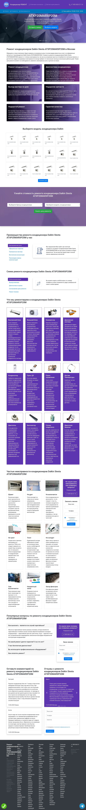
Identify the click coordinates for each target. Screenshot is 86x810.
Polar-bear (52, 748)
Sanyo (51, 786)
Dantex (19, 806)
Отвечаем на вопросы (36, 4)
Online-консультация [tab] (15, 279)
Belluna (19, 774)
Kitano (40, 754)
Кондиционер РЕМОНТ (18, 4)
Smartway (52, 802)
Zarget (62, 793)
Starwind (52, 804)
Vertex (62, 772)
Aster (18, 759)
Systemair (63, 754)
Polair (51, 746)
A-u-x (18, 763)
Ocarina (41, 802)
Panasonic (42, 808)
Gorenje (30, 793)
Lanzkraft (41, 761)
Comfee (19, 795)
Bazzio (19, 771)
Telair (61, 759)
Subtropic (63, 744)
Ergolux (30, 765)
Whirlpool (62, 784)
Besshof (19, 776)
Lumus (41, 774)
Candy (19, 786)
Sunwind (62, 746)
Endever (30, 761)
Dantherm (31, 744)
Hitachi (30, 806)
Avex (18, 765)
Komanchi (41, 756)
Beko (18, 772)
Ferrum (30, 771)
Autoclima (20, 761)
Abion (19, 744)
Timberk (62, 763)
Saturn (51, 787)
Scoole (51, 791)
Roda (51, 763)
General (30, 782)
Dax (29, 746)
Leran (40, 765)
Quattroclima (53, 754)
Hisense (30, 804)
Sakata (51, 782)
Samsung (52, 784)
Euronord (30, 767)
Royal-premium (54, 776)
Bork (18, 784)
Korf (40, 757)
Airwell (19, 752)
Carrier (19, 787)
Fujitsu (30, 776)
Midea (40, 782)
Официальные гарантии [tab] (16, 248)
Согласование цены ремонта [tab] (17, 288)
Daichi (19, 802)
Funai (29, 778)
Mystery (41, 793)
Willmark (62, 786)
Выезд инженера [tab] (14, 282)
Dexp (29, 752)
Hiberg (30, 802)
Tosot (61, 767)
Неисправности (24, 11)
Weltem (62, 782)
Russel (51, 778)
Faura (29, 769)
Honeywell (31, 808)
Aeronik (19, 750)
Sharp (51, 795)
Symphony (63, 752)
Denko (30, 750)
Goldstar (30, 791)
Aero (18, 748)
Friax (29, 772)
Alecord (19, 756)
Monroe (41, 791)
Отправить (71, 524)
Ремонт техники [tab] (14, 292)
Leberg (41, 763)
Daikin (19, 804)
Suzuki (62, 750)
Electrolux (31, 759)
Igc (40, 746)
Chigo (19, 791)
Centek (19, 789)
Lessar (41, 767)
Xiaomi (62, 789)
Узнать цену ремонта (43, 211)
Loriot (40, 772)
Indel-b (41, 748)
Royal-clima (53, 774)
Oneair (40, 804)
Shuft (51, 799)
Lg (39, 769)
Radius (51, 756)
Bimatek (19, 778)
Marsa (40, 776)
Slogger (52, 801)
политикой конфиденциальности (62, 727)
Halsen (30, 799)
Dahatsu (19, 801)
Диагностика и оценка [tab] (15, 285)
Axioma (19, 767)
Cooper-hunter (21, 797)
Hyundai (41, 744)
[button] (47, 692)
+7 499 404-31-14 (76, 4)
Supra (61, 748)
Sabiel (51, 780)
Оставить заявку (35, 27)
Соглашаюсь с (72, 519)
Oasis (40, 801)
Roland (51, 765)
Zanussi (62, 791)
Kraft (40, 759)
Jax (40, 750)
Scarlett (52, 789)
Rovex (51, 771)
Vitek (61, 778)
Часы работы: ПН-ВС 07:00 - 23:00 (72, 11)
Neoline (41, 797)
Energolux (31, 763)
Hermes (30, 801)
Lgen (40, 771)
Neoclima (41, 795)
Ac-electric (20, 746)
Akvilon (19, 754)
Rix (50, 761)
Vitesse (62, 780)
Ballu (18, 769)
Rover (51, 769)
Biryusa (19, 780)
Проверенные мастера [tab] (15, 251)
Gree (29, 795)
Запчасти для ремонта (52, 4)
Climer (19, 793)
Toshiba (62, 765)
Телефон (71, 511)
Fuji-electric (31, 774)
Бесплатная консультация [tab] (16, 255)
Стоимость (14, 11)
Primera (52, 750)
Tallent (62, 756)
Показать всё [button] (43, 180)
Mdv (40, 780)
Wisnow (62, 787)
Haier (29, 797)
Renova (52, 759)
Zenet (61, 795)
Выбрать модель (51, 27)
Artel (18, 757)
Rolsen (51, 767)
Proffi (51, 752)
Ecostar (30, 757)
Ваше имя (71, 504)
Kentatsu (41, 752)
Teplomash (63, 761)
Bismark (19, 782)
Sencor (51, 793)
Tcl (61, 757)
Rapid (51, 757)
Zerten (62, 797)
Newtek (41, 799)
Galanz (30, 780)
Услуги (6, 11)
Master (41, 778)
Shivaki (52, 797)
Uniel (61, 769)
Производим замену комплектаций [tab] (15, 259)
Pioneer (52, 744)
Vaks (61, 771)
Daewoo (19, 799)
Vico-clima (63, 776)
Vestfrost (62, 774)
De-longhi (30, 748)
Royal (51, 772)
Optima (41, 806)
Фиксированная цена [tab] (15, 245)
